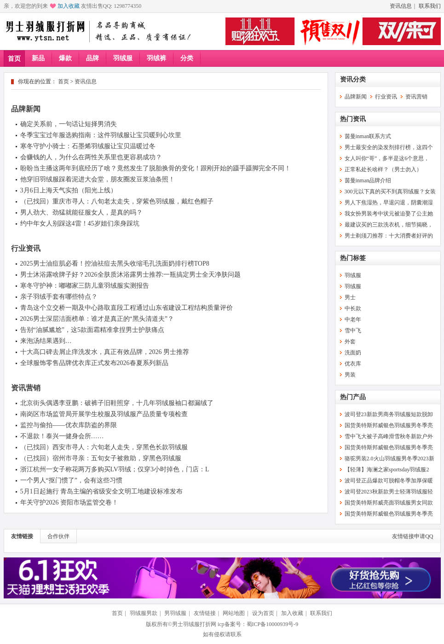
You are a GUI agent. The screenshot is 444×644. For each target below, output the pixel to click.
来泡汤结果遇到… (46, 340)
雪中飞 (353, 330)
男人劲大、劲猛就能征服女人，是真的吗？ (81, 212)
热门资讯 (353, 119)
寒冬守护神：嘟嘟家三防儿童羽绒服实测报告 (84, 285)
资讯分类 (353, 79)
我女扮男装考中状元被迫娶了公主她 (389, 213)
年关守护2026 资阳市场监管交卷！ (69, 502)
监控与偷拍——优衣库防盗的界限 (68, 425)
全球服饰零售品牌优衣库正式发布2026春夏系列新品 (94, 363)
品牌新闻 (25, 109)
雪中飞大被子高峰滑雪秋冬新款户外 (389, 436)
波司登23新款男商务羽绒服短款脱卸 (389, 414)
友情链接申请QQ (412, 536)
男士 (350, 297)
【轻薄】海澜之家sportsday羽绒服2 (387, 469)
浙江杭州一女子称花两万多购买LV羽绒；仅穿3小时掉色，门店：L (114, 469)
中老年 (353, 319)
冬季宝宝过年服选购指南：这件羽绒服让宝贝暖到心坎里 (100, 135)
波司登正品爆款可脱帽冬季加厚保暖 (389, 480)
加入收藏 (69, 6)
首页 (14, 58)
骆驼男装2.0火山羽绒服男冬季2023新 (389, 458)
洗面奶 (353, 352)
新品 (38, 58)
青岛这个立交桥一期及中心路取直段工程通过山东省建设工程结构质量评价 (126, 307)
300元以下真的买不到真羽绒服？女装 (390, 191)
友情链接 (22, 536)
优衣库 (353, 363)
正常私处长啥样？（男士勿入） (383, 169)
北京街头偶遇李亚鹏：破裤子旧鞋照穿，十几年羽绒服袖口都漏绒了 (116, 403)
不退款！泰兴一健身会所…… (62, 436)
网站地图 (234, 613)
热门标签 (353, 258)
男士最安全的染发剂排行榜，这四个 (389, 147)
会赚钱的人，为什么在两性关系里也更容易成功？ (91, 157)
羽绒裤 (156, 58)
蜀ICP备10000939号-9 (273, 624)
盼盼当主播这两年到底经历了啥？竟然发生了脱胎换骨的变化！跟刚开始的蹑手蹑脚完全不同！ (155, 168)
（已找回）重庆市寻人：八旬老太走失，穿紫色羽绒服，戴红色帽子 (116, 201)
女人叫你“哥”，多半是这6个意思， (387, 158)
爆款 (65, 58)
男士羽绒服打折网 (194, 624)
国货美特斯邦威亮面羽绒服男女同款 (389, 502)
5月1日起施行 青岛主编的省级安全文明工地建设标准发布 (101, 491)
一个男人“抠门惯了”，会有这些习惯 (71, 480)
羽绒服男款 (143, 613)
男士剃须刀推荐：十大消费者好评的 (389, 235)
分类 (186, 58)
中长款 (353, 308)
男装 (350, 374)
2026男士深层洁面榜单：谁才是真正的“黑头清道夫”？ (97, 318)
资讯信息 (401, 6)
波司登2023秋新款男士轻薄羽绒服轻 (389, 491)
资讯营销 (25, 388)
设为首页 (263, 613)
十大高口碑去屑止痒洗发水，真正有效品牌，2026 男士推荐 (105, 351)
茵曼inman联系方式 (368, 136)
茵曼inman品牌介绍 (368, 180)
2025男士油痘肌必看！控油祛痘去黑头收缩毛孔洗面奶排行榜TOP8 (114, 263)
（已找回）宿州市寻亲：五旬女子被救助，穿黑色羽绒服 (100, 458)
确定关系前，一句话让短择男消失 (68, 124)
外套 (350, 341)
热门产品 (353, 397)
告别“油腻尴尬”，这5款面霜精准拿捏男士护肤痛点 (92, 329)
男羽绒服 (175, 613)
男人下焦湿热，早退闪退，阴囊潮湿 (389, 202)
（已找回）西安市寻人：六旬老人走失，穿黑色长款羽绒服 (104, 447)
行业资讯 (25, 248)
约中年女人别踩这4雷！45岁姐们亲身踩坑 (79, 223)
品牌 (92, 58)
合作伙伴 (58, 536)
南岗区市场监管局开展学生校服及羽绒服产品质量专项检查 (104, 414)
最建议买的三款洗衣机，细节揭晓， (389, 224)
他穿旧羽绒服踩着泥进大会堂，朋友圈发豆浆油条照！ (97, 179)
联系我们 (430, 6)
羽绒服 (123, 58)
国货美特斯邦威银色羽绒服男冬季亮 (389, 425)
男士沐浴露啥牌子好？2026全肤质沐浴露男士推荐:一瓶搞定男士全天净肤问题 (130, 274)
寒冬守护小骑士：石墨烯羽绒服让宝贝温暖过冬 (88, 146)
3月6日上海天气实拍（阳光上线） (68, 190)
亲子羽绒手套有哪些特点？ (59, 296)
